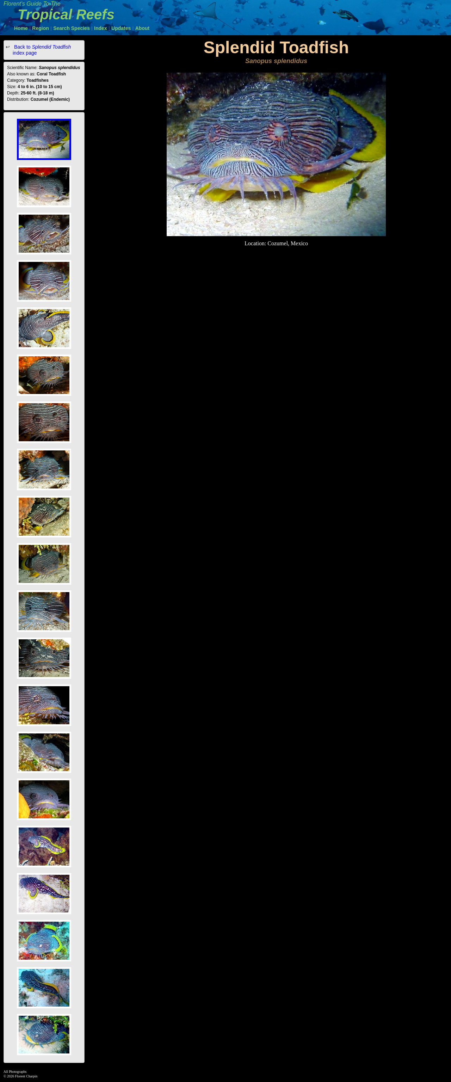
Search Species (71, 28)
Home (21, 28)
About (142, 28)
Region (40, 28)
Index (100, 28)
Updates (121, 28)
